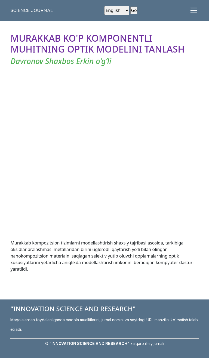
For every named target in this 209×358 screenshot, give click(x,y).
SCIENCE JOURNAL (31, 10)
